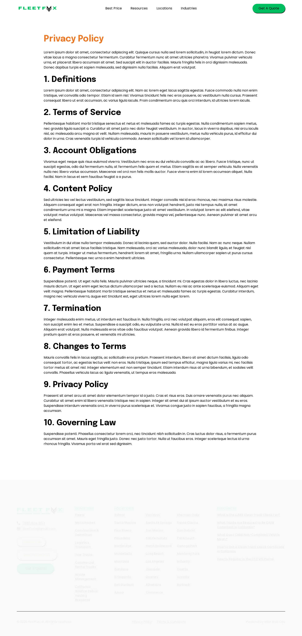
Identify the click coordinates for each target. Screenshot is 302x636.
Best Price (113, 8)
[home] (38, 8)
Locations (164, 8)
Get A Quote (269, 8)
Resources (139, 8)
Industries (189, 8)
